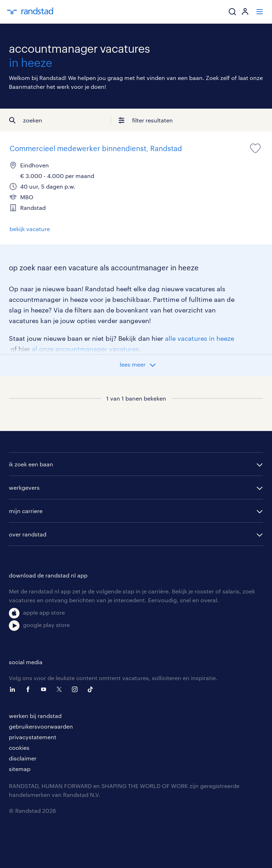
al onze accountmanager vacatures (85, 349)
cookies (19, 747)
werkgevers (24, 487)
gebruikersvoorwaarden (41, 726)
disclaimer (22, 758)
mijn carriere (25, 510)
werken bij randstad (35, 715)
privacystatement (32, 737)
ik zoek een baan (31, 464)
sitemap (19, 768)
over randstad (27, 534)
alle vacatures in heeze (199, 338)
